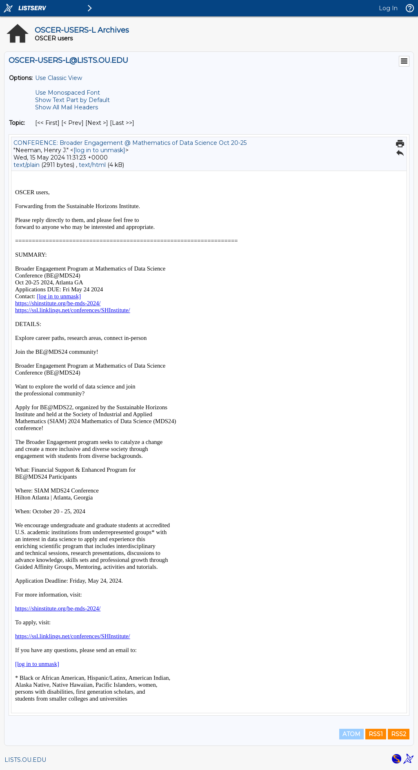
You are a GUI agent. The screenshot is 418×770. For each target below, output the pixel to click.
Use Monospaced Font (67, 92)
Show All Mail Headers (66, 107)
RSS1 (376, 734)
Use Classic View (58, 78)
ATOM (351, 734)
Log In (388, 8)
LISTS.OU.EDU (25, 759)
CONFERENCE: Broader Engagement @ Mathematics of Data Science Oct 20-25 (130, 142)
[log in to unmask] (99, 150)
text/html (92, 165)
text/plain (26, 165)
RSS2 (398, 734)
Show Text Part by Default (72, 100)
